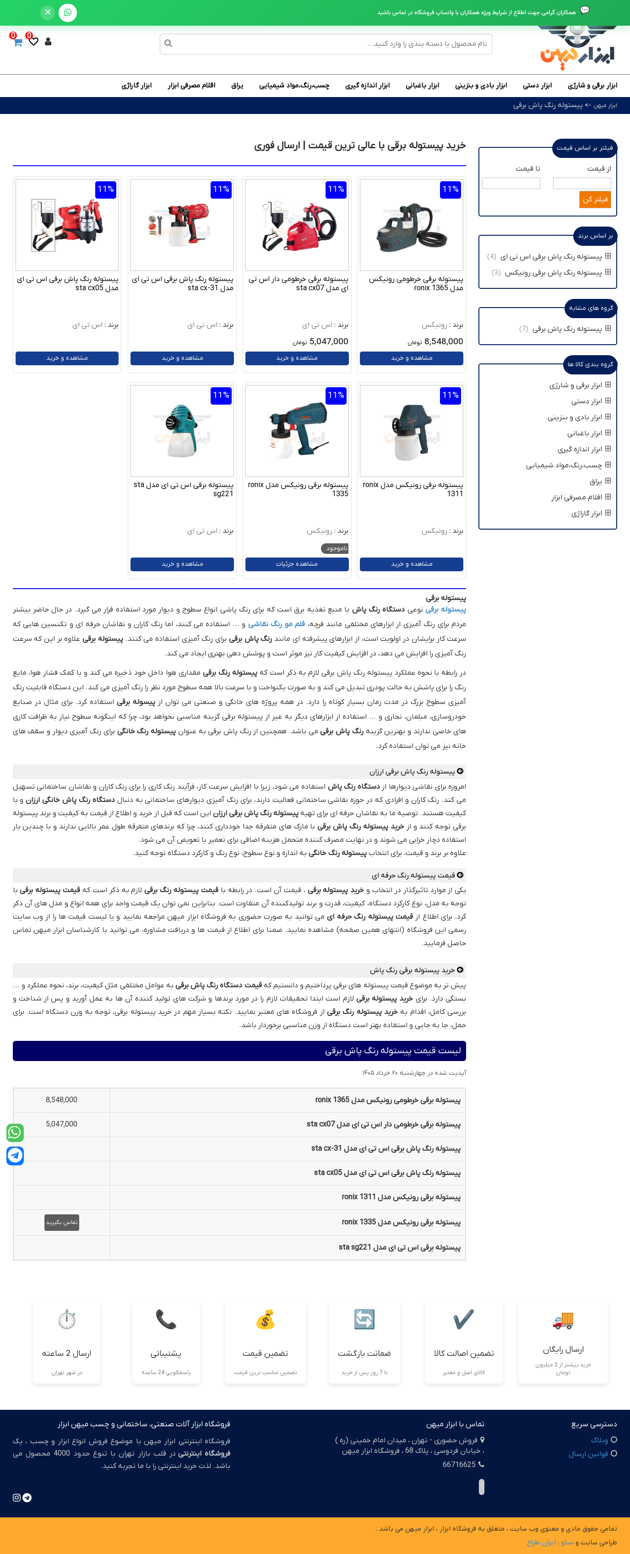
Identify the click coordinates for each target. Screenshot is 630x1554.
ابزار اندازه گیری (367, 85)
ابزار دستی (537, 85)
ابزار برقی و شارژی (592, 85)
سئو (567, 1542)
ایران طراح (541, 1542)
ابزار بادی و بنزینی (481, 85)
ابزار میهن (605, 105)
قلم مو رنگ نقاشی (276, 624)
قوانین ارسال (588, 1454)
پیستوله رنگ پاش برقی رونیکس (558, 272)
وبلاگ (599, 1440)
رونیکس (434, 325)
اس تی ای (317, 325)
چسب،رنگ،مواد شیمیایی (294, 85)
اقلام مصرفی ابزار (191, 85)
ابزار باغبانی (422, 85)
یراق (237, 85)
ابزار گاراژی (136, 85)
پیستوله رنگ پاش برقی (548, 105)
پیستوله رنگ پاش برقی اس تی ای (555, 256)
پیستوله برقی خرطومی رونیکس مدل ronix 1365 (416, 284)
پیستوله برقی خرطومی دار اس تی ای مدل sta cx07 (298, 284)
